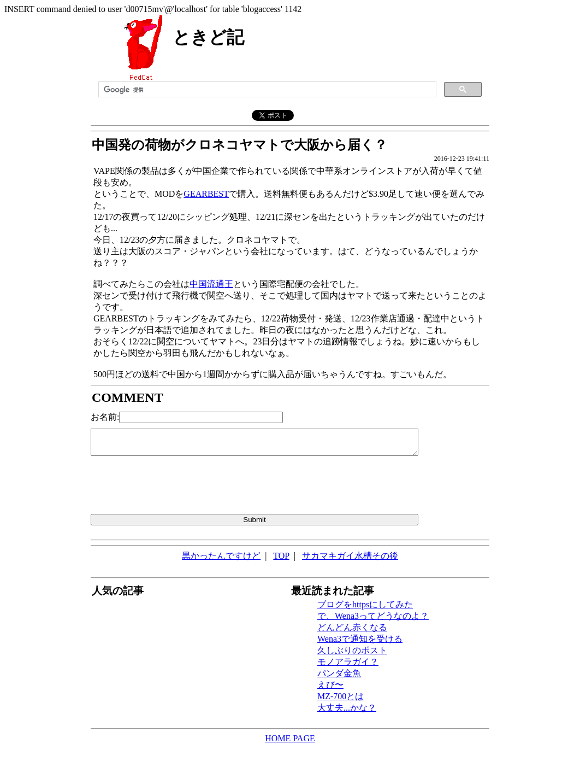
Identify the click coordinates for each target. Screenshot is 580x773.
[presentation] (174, 487)
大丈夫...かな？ (346, 707)
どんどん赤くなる (352, 627)
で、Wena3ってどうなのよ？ (373, 615)
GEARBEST (206, 193)
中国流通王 (211, 284)
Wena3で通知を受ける (360, 638)
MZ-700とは (340, 696)
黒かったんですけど (221, 555)
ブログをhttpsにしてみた (365, 604)
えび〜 (330, 684)
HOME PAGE (290, 738)
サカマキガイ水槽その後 (350, 555)
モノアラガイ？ (347, 661)
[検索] (266, 90)
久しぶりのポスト (352, 650)
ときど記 (208, 37)
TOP (281, 555)
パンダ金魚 (339, 673)
